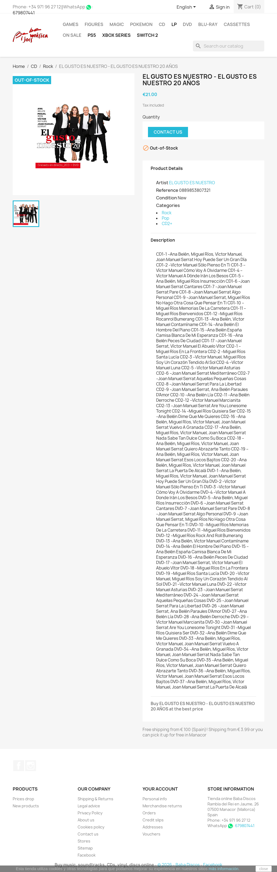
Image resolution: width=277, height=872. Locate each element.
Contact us (168, 132)
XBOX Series (116, 35)
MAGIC (117, 24)
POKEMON (141, 24)
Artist (162, 182)
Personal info (155, 798)
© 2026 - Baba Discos (178, 865)
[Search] (228, 46)
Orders (149, 812)
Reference (167, 190)
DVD (187, 24)
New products (26, 805)
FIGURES (94, 24)
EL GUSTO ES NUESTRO (192, 183)
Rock (167, 213)
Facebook (18, 765)
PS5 (92, 35)
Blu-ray (207, 24)
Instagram (30, 765)
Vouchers (151, 834)
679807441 (24, 13)
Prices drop (23, 798)
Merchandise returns (162, 805)
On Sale (72, 35)
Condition (166, 197)
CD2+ (167, 223)
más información (223, 868)
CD (162, 24)
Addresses (153, 827)
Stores (84, 841)
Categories (168, 205)
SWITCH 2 (147, 35)
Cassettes (237, 24)
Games (70, 24)
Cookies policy (91, 827)
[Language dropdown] (187, 7)
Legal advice (89, 805)
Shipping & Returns (95, 798)
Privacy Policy (90, 812)
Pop (165, 218)
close (263, 869)
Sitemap (85, 848)
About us (86, 819)
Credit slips (153, 819)
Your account (160, 789)
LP (174, 24)
